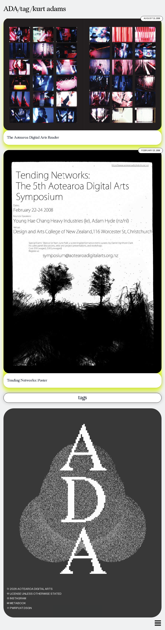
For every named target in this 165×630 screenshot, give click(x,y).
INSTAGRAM (16, 601)
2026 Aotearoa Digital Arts (30, 591)
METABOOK (16, 606)
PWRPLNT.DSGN (19, 610)
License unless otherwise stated (34, 596)
